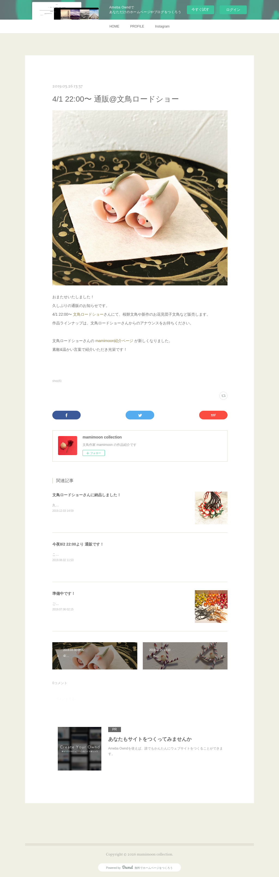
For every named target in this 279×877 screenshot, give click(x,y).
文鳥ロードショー (88, 314)
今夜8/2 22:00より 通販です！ (78, 544)
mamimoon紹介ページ (114, 341)
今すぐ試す (200, 9)
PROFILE (137, 26)
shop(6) (57, 380)
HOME (114, 26)
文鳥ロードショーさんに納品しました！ (86, 495)
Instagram (162, 26)
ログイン (233, 10)
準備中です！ (63, 593)
